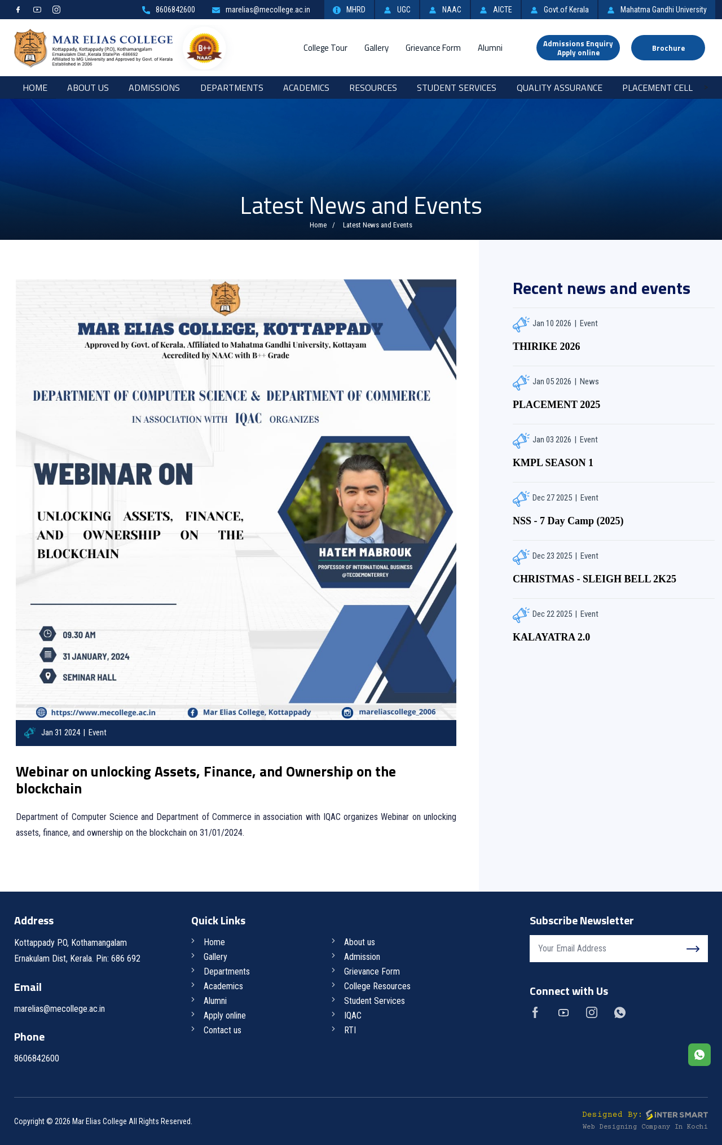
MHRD (349, 9)
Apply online (225, 1015)
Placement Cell (657, 87)
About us (359, 942)
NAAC (445, 9)
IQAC (353, 1015)
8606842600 (168, 9)
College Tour (325, 47)
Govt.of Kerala (559, 9)
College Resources (377, 986)
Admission (362, 956)
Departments (231, 87)
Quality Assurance (559, 87)
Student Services (456, 87)
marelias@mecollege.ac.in (261, 9)
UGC (397, 9)
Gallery (376, 47)
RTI (350, 1030)
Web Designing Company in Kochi (645, 1127)
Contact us (222, 1030)
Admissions (154, 87)
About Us (88, 87)
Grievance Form (433, 47)
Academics (306, 87)
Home (35, 87)
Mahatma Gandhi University (657, 9)
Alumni (490, 47)
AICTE (495, 9)
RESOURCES (373, 87)
